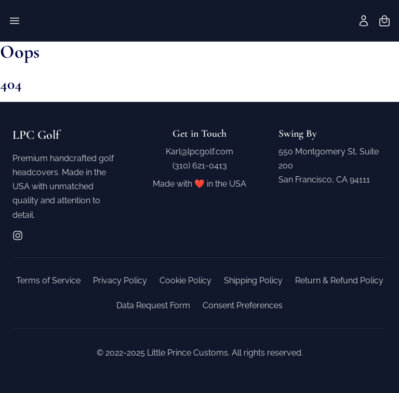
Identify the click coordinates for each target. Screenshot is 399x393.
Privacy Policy (120, 280)
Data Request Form (153, 305)
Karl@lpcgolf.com (199, 151)
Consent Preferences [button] (243, 305)
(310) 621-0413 (199, 166)
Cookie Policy (185, 280)
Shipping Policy (253, 280)
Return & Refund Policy (339, 280)
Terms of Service (48, 280)
